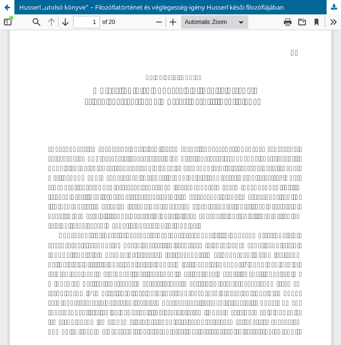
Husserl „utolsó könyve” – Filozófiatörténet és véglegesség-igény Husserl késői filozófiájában (151, 7)
